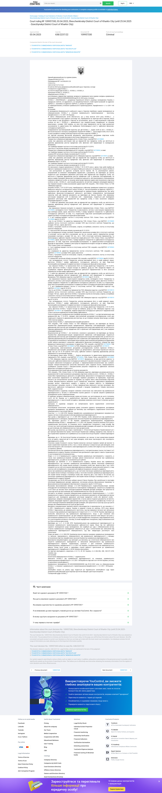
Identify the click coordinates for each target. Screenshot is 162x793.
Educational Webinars (51, 740)
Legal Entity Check (80, 723)
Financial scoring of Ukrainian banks (84, 754)
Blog (45, 747)
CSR (45, 750)
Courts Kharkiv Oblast (70, 16)
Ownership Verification (81, 735)
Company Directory (50, 760)
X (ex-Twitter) (22, 737)
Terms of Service (23, 757)
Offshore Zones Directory (52, 770)
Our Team (47, 730)
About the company (50, 726)
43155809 (100, 139)
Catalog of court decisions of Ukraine (50, 16)
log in (122, 3)
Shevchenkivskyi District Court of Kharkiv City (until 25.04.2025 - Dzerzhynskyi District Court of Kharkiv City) (64, 18)
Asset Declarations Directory (53, 777)
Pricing (46, 723)
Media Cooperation (50, 733)
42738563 (97, 150)
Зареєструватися (116, 789)
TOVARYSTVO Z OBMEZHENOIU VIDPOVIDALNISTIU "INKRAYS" (52, 45)
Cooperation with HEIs (51, 737)
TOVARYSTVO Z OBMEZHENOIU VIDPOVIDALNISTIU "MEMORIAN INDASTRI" (56, 52)
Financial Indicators (80, 739)
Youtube (21, 730)
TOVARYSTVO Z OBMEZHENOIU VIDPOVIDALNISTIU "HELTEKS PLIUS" (54, 49)
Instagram (21, 733)
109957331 (123, 670)
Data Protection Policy (25, 764)
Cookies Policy (23, 767)
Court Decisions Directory (52, 766)
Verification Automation (82, 742)
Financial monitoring (81, 732)
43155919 (104, 156)
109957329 (56, 670)
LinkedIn (21, 726)
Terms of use (22, 761)
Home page (33, 16)
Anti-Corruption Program (26, 771)
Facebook (21, 723)
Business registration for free (76, 710)
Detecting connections (81, 746)
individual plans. (112, 9)
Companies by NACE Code (52, 763)
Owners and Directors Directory (54, 773)
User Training (48, 744)
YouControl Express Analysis (83, 749)
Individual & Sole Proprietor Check (83, 728)
